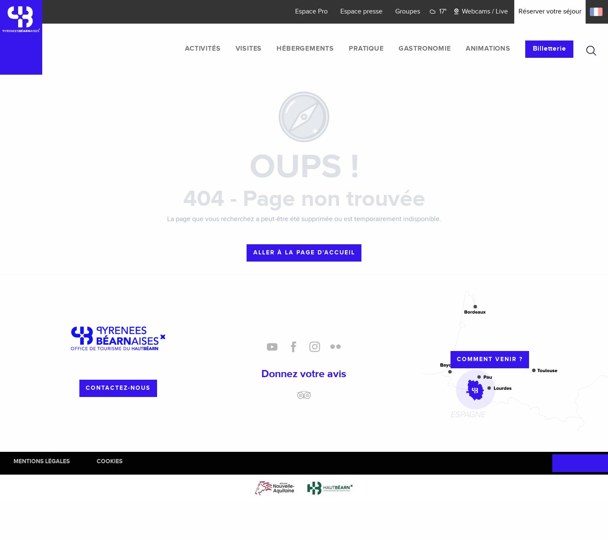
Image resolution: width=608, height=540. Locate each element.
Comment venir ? (490, 359)
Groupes (407, 12)
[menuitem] (203, 49)
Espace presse (361, 12)
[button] (591, 50)
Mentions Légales (42, 461)
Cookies (109, 461)
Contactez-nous (118, 388)
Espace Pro (311, 12)
